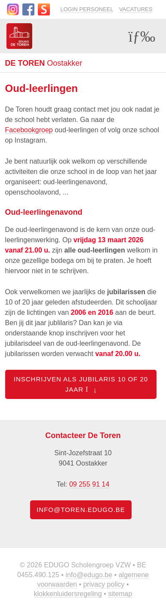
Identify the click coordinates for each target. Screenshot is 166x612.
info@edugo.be (88, 575)
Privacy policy (103, 584)
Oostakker (44, 63)
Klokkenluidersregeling (68, 593)
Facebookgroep (29, 130)
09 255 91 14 (89, 484)
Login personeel (86, 9)
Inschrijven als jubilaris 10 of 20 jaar (81, 384)
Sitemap (120, 593)
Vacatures (136, 9)
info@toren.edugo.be (81, 509)
